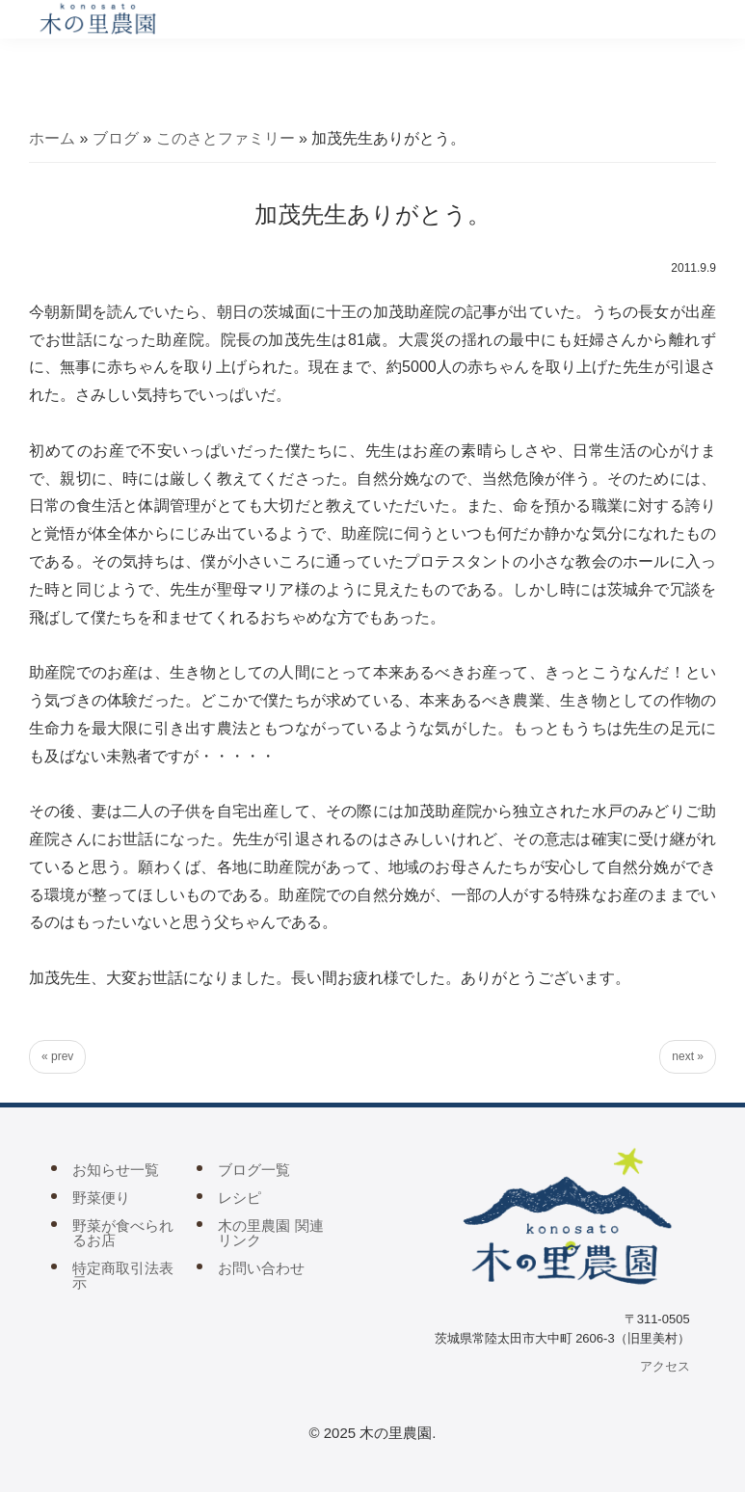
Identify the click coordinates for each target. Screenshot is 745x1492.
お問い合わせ (261, 1268)
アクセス (665, 1366)
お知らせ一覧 (115, 1169)
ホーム (52, 138)
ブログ (116, 138)
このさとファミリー (225, 138)
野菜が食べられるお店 (122, 1232)
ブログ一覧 (254, 1169)
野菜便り (101, 1197)
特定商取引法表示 (122, 1275)
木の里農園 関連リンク (270, 1232)
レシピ (239, 1197)
